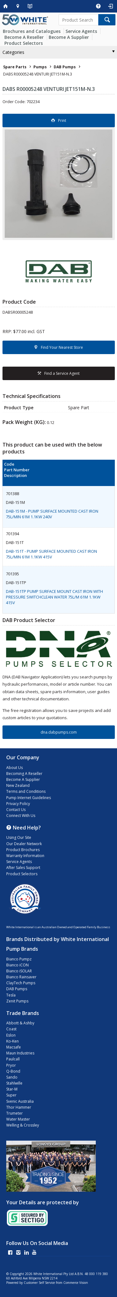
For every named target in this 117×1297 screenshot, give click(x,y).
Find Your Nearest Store (62, 347)
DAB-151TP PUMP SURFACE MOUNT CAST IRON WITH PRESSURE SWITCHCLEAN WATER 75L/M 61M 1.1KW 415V (54, 596)
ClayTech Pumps (20, 983)
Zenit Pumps (17, 1001)
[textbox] (79, 19)
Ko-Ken (12, 1041)
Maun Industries (20, 1053)
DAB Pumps (16, 988)
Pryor (11, 1065)
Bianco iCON (17, 965)
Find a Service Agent (62, 373)
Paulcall (13, 1059)
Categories (13, 52)
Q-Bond (13, 1071)
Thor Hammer (18, 1107)
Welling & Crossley (22, 1125)
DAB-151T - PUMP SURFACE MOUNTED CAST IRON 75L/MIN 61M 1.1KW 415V (51, 554)
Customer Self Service (39, 1282)
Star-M (11, 1089)
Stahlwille (14, 1083)
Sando (11, 1077)
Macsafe (13, 1047)
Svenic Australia (20, 1101)
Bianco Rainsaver (21, 977)
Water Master (18, 1119)
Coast (11, 1029)
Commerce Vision (75, 1282)
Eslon (11, 1035)
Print (62, 120)
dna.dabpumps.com (59, 732)
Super (11, 1095)
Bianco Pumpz (19, 959)
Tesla (11, 995)
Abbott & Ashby (20, 1023)
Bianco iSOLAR (19, 971)
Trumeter (14, 1113)
